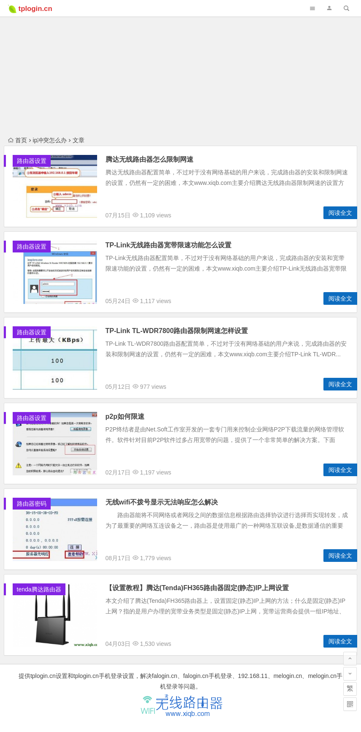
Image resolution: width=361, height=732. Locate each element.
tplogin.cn (35, 9)
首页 (17, 140)
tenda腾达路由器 (39, 589)
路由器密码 (31, 503)
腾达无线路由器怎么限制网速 (149, 159)
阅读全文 (340, 212)
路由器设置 (31, 160)
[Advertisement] (180, 59)
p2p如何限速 (125, 416)
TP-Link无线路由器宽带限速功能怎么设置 (169, 245)
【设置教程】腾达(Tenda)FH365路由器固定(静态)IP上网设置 (197, 587)
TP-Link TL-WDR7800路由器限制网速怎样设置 (177, 330)
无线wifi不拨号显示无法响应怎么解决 (162, 502)
